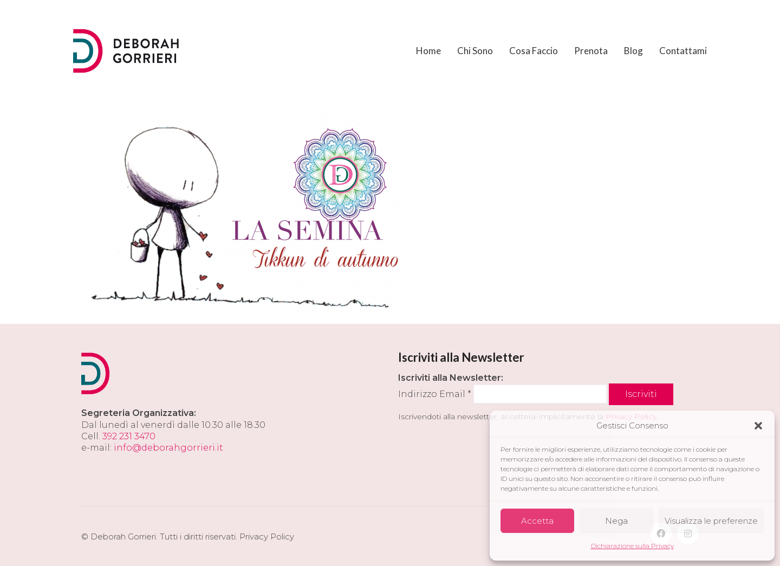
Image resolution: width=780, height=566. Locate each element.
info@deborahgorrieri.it (168, 448)
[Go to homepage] (127, 51)
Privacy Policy (266, 536)
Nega (616, 521)
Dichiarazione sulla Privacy (632, 546)
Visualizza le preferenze (711, 521)
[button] (758, 425)
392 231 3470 (128, 436)
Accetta (537, 521)
